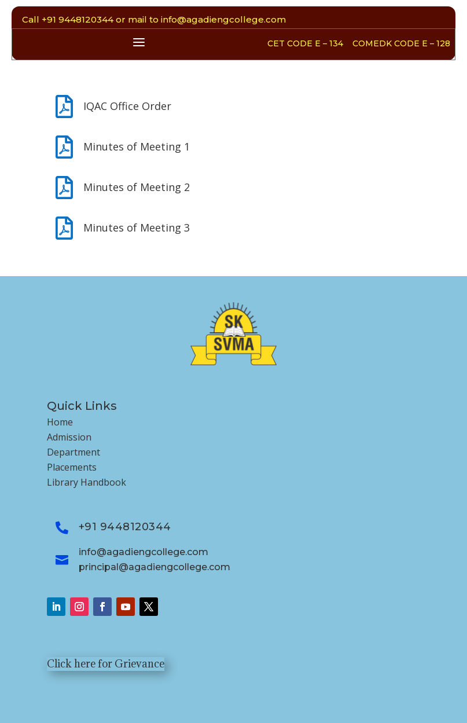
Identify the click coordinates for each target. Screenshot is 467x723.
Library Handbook (86, 482)
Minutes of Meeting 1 (136, 146)
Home (60, 422)
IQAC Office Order (127, 106)
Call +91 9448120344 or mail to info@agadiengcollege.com (154, 19)
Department (73, 452)
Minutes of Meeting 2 (136, 187)
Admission (69, 437)
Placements (72, 467)
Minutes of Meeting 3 (136, 227)
